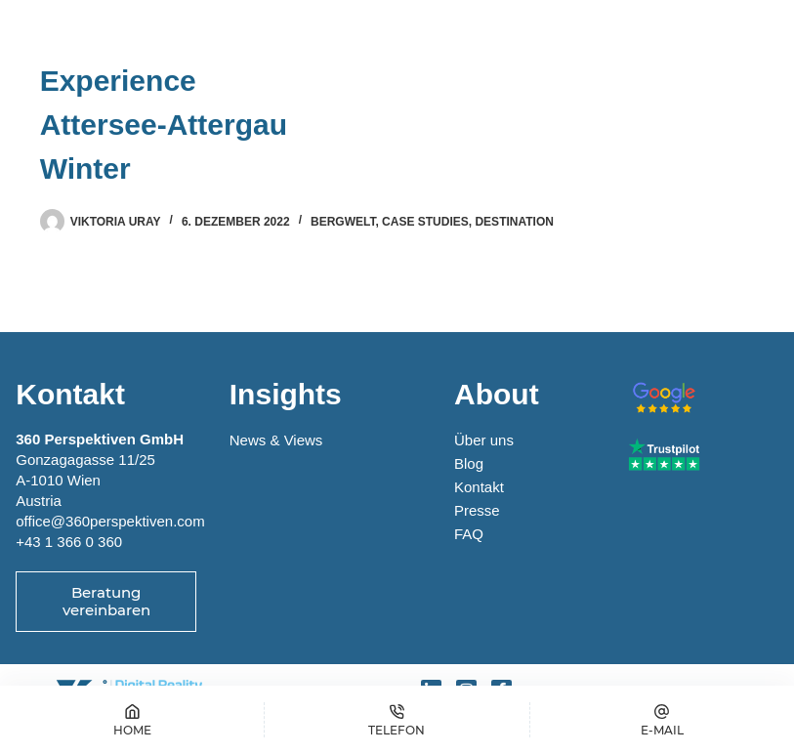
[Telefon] (397, 719)
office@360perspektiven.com (110, 521)
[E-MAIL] (662, 719)
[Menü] (734, 34)
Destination (514, 222)
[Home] (132, 719)
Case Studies (425, 222)
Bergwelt (343, 222)
